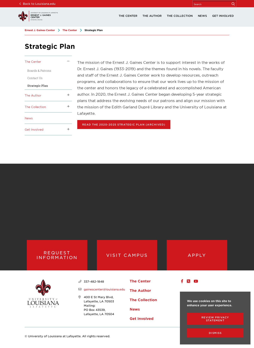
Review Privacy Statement (215, 319)
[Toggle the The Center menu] (67, 61)
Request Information (57, 255)
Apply (197, 255)
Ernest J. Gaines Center (40, 30)
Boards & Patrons (39, 70)
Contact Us (35, 78)
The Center (128, 15)
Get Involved (223, 15)
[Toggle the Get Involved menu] (67, 129)
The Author (152, 15)
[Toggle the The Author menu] (67, 95)
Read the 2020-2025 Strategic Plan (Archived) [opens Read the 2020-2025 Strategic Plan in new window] (123, 124)
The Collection (180, 15)
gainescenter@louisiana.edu (104, 289)
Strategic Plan (37, 85)
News (202, 15)
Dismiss (215, 332)
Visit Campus (127, 255)
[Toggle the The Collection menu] (67, 106)
